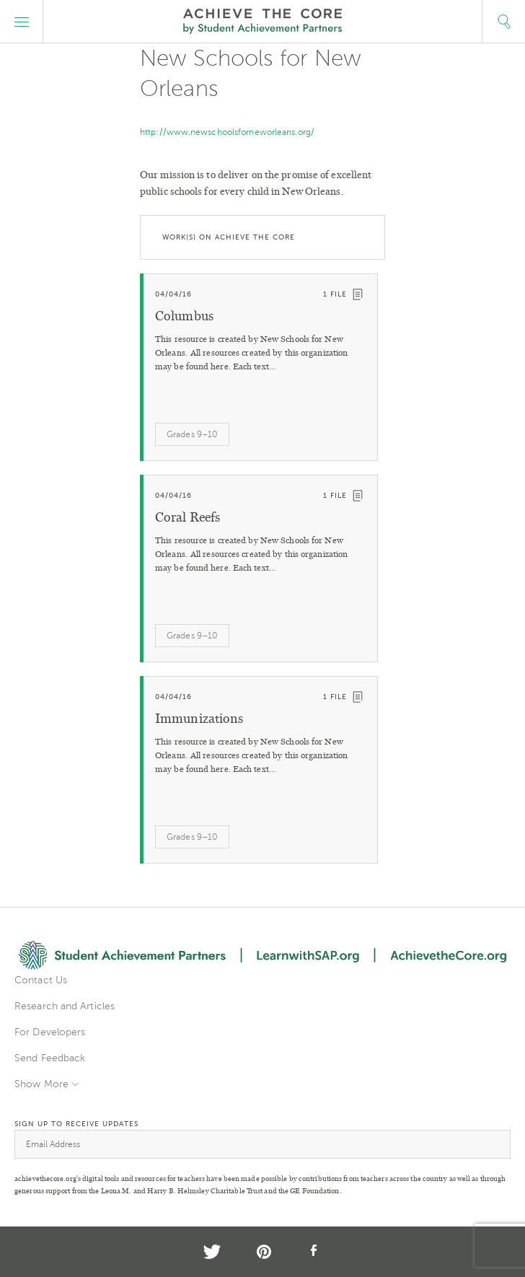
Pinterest (264, 1252)
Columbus (184, 316)
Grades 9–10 (192, 434)
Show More (41, 1084)
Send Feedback (49, 1058)
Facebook (314, 1252)
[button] (21, 21)
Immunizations (199, 719)
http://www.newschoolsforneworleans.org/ (227, 132)
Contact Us (40, 980)
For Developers (49, 1032)
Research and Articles (64, 1006)
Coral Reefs (187, 517)
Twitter (212, 1252)
